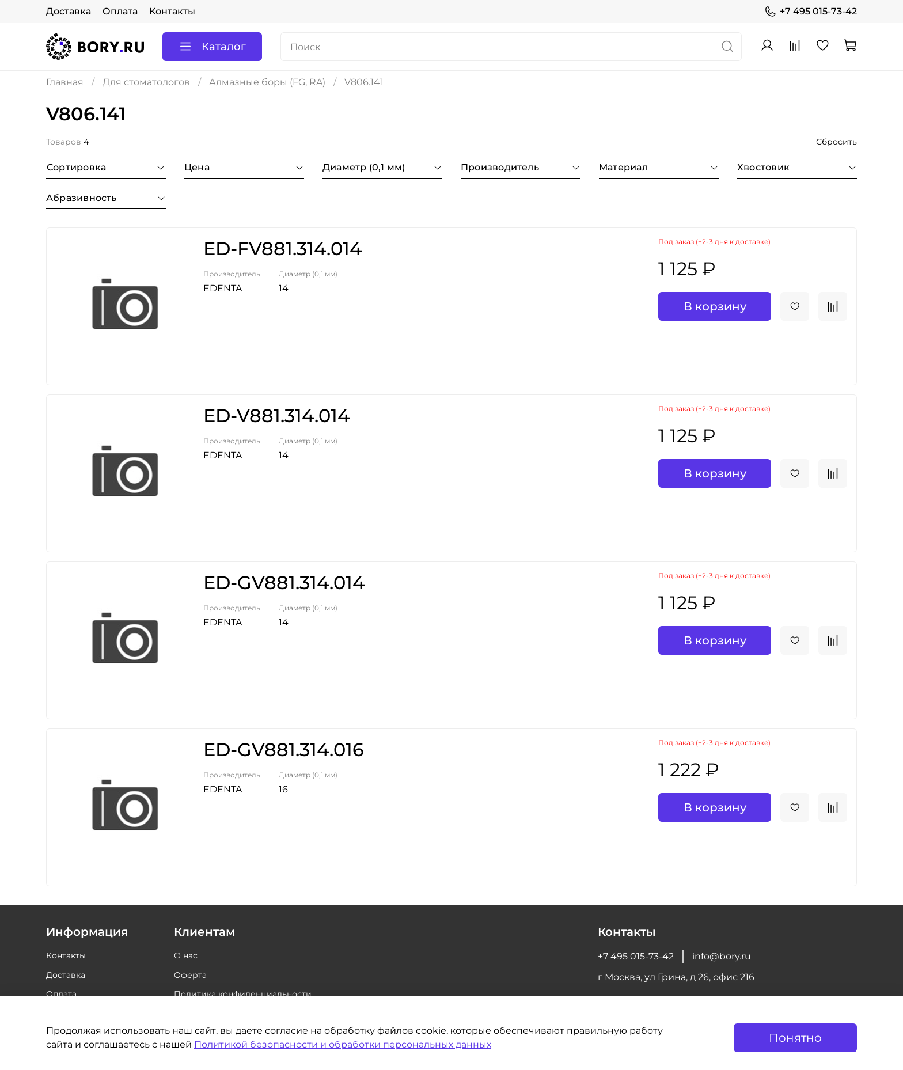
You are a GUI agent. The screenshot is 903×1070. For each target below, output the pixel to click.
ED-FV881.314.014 (282, 248)
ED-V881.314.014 (276, 415)
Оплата (120, 11)
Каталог (212, 47)
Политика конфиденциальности (243, 994)
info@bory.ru (721, 956)
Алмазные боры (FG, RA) (267, 82)
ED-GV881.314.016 (283, 749)
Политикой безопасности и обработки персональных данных (342, 1044)
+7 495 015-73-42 (810, 11)
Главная (65, 82)
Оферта (190, 975)
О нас (186, 955)
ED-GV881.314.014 (284, 582)
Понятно (795, 1038)
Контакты (172, 11)
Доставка (68, 11)
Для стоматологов (146, 82)
